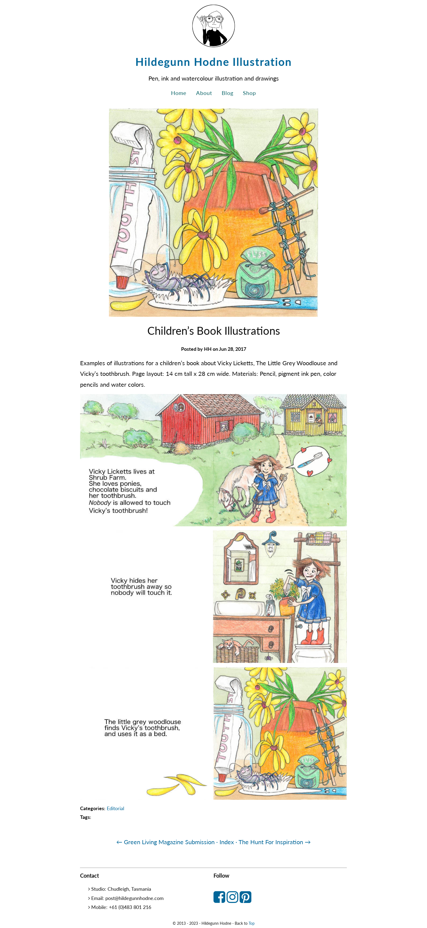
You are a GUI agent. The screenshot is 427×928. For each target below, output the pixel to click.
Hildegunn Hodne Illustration (213, 61)
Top (252, 923)
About (204, 93)
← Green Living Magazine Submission (165, 842)
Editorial (115, 808)
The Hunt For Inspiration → (275, 842)
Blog (227, 93)
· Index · (226, 842)
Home (179, 93)
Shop (249, 93)
